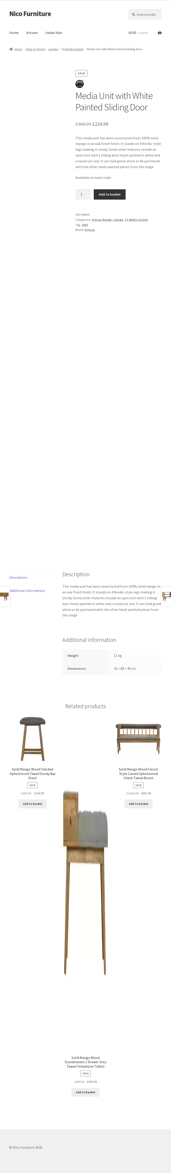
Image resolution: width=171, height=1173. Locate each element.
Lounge (53, 49)
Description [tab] (18, 577)
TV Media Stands (72, 49)
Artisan (32, 32)
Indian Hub (53, 32)
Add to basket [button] (32, 804)
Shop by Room (35, 49)
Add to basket (110, 194)
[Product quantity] (83, 194)
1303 (84, 225)
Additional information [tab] (27, 590)
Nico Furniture (30, 13)
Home (14, 32)
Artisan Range (101, 220)
